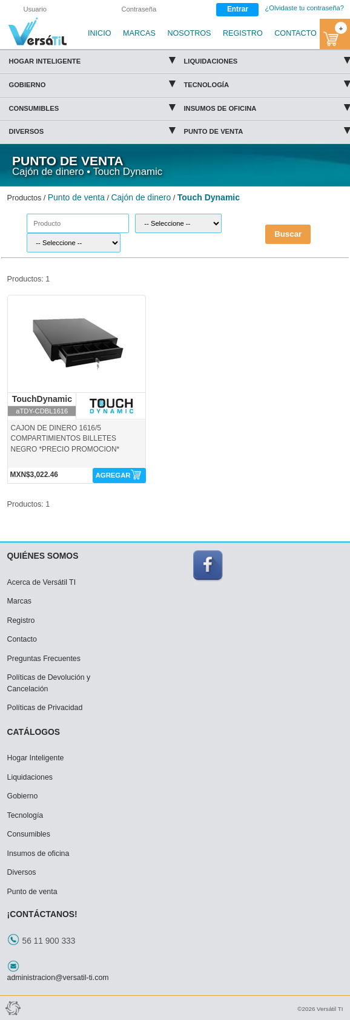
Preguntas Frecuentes (44, 658)
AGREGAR (113, 475)
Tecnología (266, 83)
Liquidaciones (266, 59)
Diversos (91, 129)
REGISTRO (243, 33)
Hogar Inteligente (91, 59)
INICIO (99, 33)
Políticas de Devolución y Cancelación (49, 683)
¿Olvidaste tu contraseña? (304, 8)
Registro (21, 620)
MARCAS (139, 33)
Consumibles (91, 106)
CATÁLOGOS (34, 732)
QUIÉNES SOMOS (43, 556)
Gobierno (91, 83)
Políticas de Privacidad (45, 707)
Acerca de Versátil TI (41, 582)
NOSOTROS (189, 33)
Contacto (22, 639)
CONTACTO (295, 33)
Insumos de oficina (266, 106)
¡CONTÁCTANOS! (42, 914)
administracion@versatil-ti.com (58, 977)
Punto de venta (266, 129)
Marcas (19, 601)
